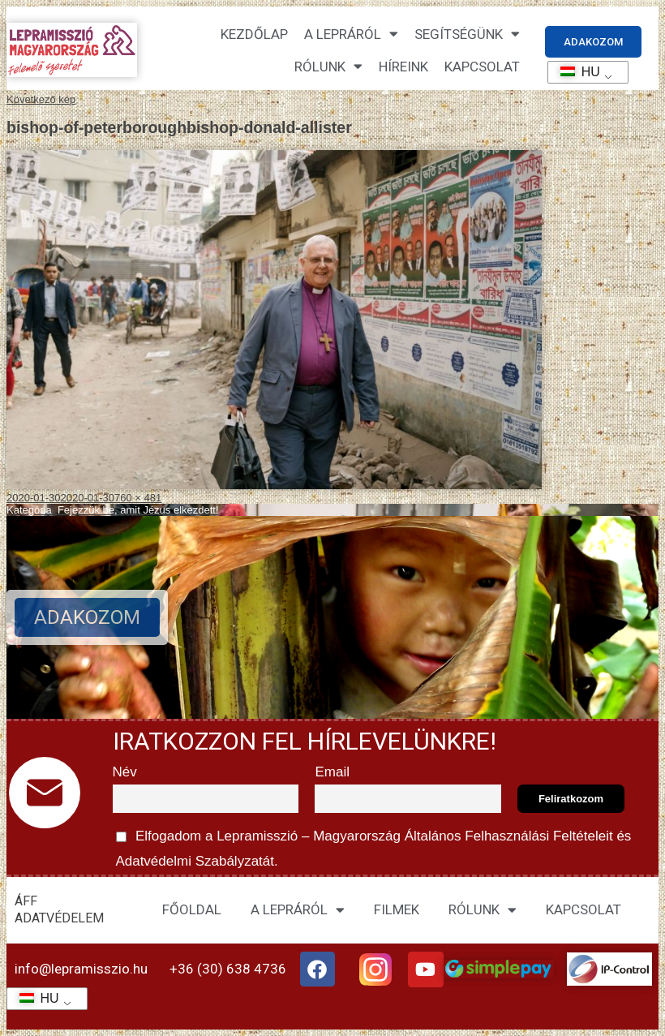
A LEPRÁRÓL (298, 910)
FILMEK (396, 909)
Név (125, 772)
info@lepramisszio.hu (81, 969)
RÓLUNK (482, 910)
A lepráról (351, 34)
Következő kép (40, 99)
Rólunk (328, 66)
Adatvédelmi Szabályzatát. (195, 861)
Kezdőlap (254, 34)
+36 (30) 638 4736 (227, 969)
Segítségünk (467, 34)
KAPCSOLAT (482, 66)
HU (574, 72)
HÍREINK (403, 66)
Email (332, 772)
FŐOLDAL (191, 909)
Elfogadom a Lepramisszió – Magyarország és (372, 846)
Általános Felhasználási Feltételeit (508, 836)
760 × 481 (137, 498)
